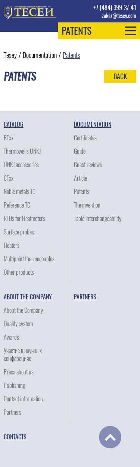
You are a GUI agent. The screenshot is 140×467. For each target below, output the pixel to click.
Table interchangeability (97, 218)
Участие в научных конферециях (23, 354)
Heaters (11, 245)
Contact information (23, 399)
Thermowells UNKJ (22, 151)
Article (80, 178)
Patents (71, 55)
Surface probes (19, 232)
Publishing (14, 385)
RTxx (8, 138)
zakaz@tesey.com (119, 15)
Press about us (19, 372)
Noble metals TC (19, 192)
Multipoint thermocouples (29, 259)
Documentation (40, 55)
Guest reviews (88, 165)
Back (120, 76)
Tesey (10, 55)
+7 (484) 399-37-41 (114, 8)
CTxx (8, 178)
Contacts (15, 437)
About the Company (28, 297)
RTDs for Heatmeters (24, 218)
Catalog (14, 124)
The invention (87, 205)
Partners (12, 412)
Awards (11, 337)
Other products (19, 272)
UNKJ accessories (21, 165)
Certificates (85, 138)
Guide (79, 151)
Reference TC (17, 205)
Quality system (18, 324)
